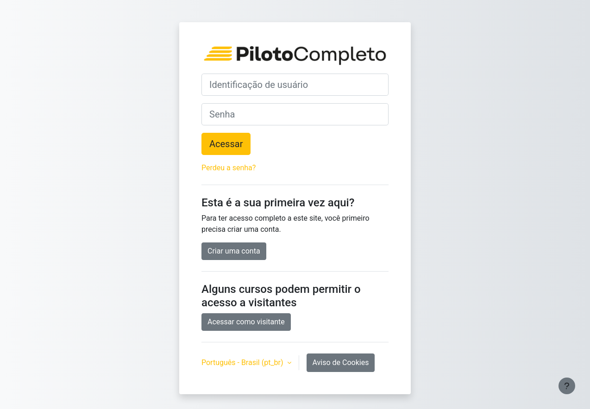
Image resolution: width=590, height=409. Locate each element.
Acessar (226, 143)
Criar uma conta (233, 251)
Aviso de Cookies (341, 362)
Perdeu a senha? (228, 167)
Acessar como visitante (246, 321)
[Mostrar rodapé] (567, 386)
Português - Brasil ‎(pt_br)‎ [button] (243, 362)
